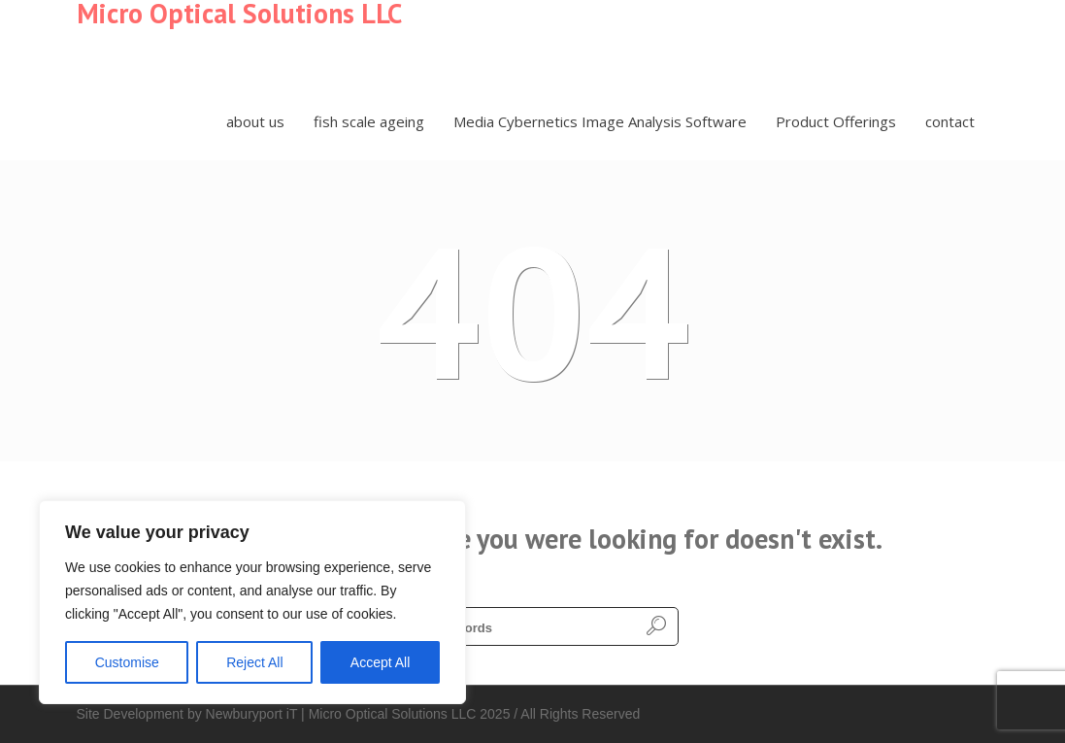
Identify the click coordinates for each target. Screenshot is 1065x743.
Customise (127, 662)
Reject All (254, 662)
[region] (252, 602)
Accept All (380, 662)
